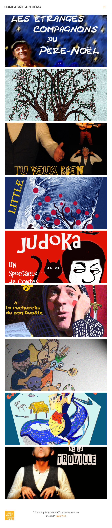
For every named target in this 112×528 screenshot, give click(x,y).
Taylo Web (60, 516)
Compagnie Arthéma (23, 7)
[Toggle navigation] (104, 7)
